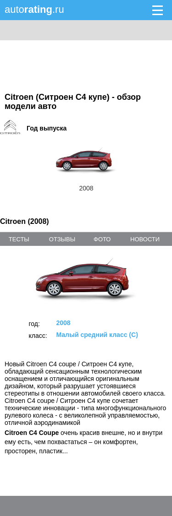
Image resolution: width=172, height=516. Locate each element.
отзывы (62, 239)
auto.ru (34, 9)
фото (102, 239)
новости (145, 239)
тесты (19, 239)
